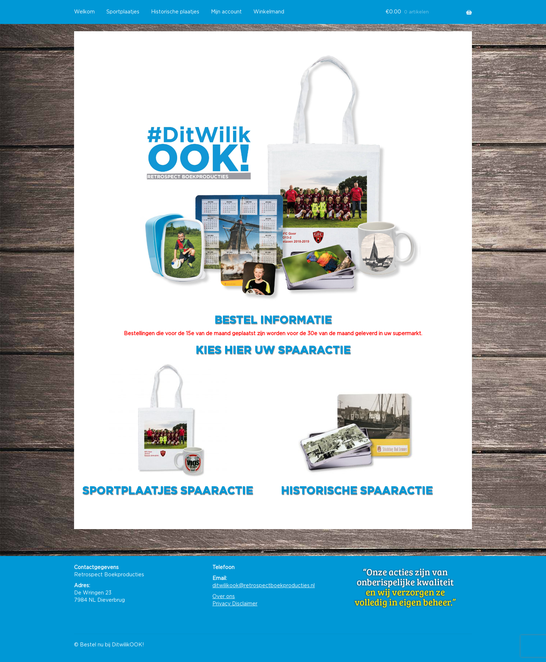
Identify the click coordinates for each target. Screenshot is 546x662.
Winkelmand (268, 12)
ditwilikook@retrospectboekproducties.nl (263, 585)
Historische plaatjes (175, 12)
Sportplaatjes (122, 12)
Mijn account (226, 12)
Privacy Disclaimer (234, 603)
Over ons (223, 596)
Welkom (84, 12)
